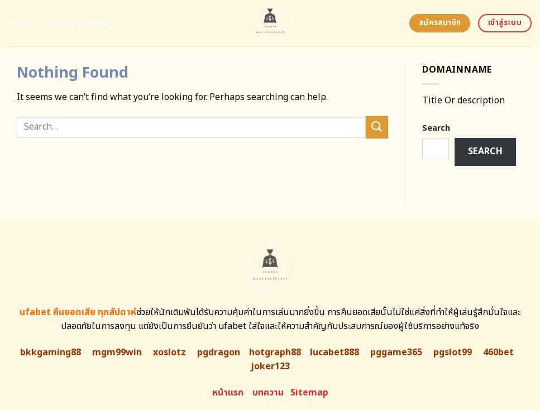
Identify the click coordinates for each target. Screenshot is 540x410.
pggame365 (396, 352)
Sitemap (94, 23)
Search (436, 128)
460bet (498, 352)
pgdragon (218, 352)
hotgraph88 (275, 352)
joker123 (270, 366)
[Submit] (377, 127)
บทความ (55, 23)
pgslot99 (452, 352)
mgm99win (117, 352)
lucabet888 (334, 352)
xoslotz (169, 352)
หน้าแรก (21, 23)
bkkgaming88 (50, 352)
